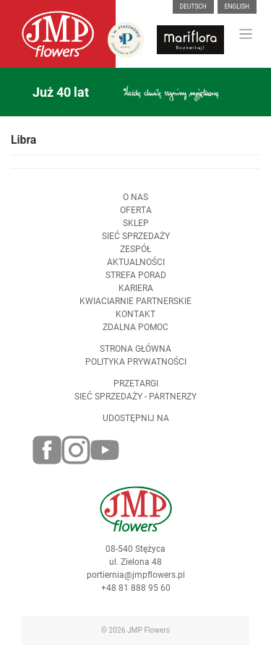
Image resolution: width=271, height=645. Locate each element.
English (237, 6)
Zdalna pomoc (135, 327)
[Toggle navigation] (246, 34)
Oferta (136, 210)
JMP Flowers (148, 630)
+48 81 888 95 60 (136, 588)
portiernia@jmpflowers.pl (136, 575)
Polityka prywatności (135, 362)
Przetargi (135, 383)
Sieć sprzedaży (136, 236)
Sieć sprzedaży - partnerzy (135, 396)
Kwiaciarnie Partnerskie (135, 301)
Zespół (135, 249)
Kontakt (135, 314)
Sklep (136, 223)
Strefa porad (136, 275)
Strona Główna (135, 349)
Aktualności (136, 262)
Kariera (136, 288)
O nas (135, 197)
